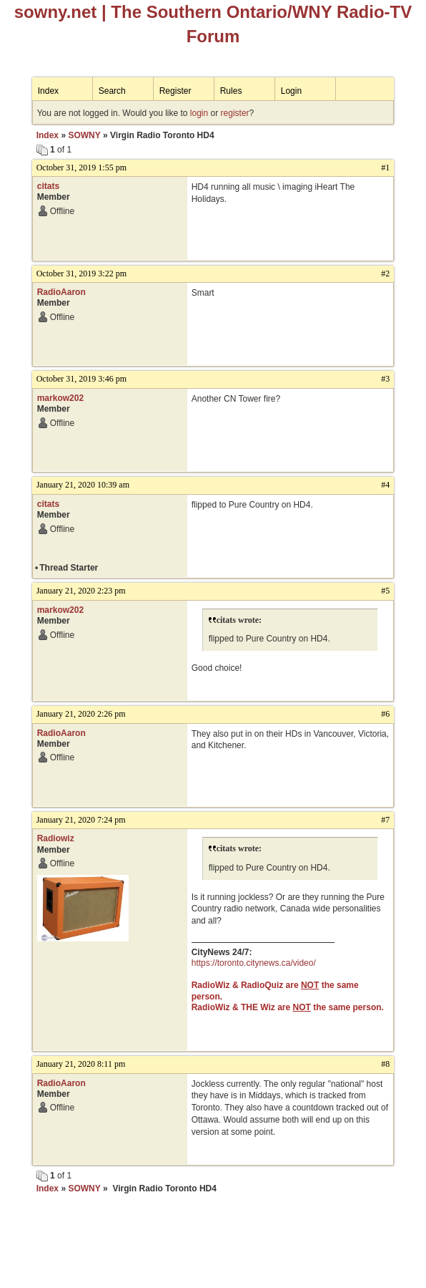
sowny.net (55, 11)
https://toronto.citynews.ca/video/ (254, 963)
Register (175, 91)
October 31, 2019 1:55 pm (81, 168)
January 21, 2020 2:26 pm (81, 714)
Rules (231, 91)
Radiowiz (55, 838)
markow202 (60, 398)
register (235, 113)
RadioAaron (61, 292)
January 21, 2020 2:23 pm (81, 591)
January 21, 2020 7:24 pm (81, 820)
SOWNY (84, 135)
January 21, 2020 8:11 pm (81, 1064)
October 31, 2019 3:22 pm (81, 273)
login (199, 113)
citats (48, 186)
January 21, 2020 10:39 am (82, 485)
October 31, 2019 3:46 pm (81, 379)
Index (48, 91)
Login (291, 91)
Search (112, 91)
